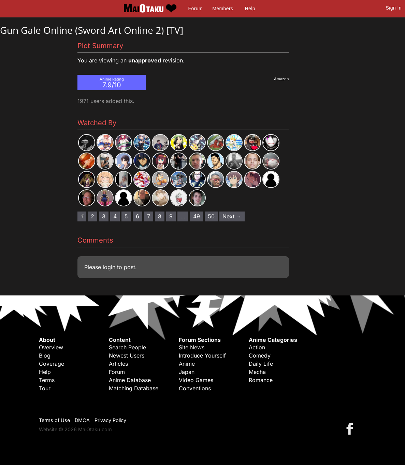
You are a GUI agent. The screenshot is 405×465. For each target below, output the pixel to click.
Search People (127, 347)
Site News (191, 347)
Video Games (196, 380)
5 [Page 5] (126, 216)
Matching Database (133, 388)
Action (257, 347)
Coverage (51, 363)
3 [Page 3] (103, 216)
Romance (261, 380)
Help (250, 8)
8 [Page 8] (159, 216)
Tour (44, 388)
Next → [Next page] (232, 216)
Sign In (394, 8)
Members (222, 8)
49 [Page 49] (196, 216)
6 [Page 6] (137, 216)
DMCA (82, 420)
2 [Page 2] (92, 216)
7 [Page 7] (148, 216)
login (109, 267)
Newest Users (126, 355)
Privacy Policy (110, 420)
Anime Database (130, 380)
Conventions (195, 388)
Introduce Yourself (202, 355)
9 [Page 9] (171, 216)
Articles (118, 363)
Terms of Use (54, 420)
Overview (51, 347)
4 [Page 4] (115, 216)
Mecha (257, 371)
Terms (47, 380)
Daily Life (261, 363)
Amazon (281, 78)
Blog (44, 355)
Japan (186, 371)
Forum (195, 8)
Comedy (260, 355)
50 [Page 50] (211, 216)
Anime (187, 363)
